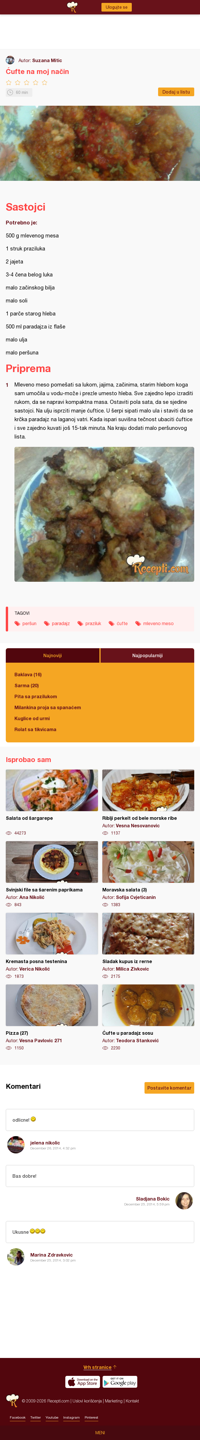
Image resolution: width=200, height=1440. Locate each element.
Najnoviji (52, 655)
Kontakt (132, 1400)
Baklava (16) (28, 674)
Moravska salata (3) (148, 874)
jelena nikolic (45, 1142)
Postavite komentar (169, 1087)
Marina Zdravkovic (51, 1254)
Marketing (114, 1400)
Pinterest (91, 1417)
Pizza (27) (52, 1017)
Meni (100, 1432)
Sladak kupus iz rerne (148, 946)
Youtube (52, 1417)
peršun (29, 623)
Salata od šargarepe (52, 803)
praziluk (93, 623)
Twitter (35, 1417)
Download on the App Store (82, 1382)
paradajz (61, 623)
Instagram (71, 1417)
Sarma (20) (26, 685)
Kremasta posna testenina (52, 946)
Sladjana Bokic (153, 1198)
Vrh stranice (98, 1367)
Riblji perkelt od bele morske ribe (148, 803)
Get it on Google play (120, 1382)
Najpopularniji (147, 655)
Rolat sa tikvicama (35, 729)
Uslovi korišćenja (87, 1400)
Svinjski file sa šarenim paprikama (52, 874)
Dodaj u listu (176, 91)
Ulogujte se (116, 7)
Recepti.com (12, 1401)
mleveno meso (158, 623)
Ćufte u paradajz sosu (148, 1017)
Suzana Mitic (47, 60)
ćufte (122, 623)
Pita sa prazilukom (35, 696)
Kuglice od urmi (32, 718)
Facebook (17, 1417)
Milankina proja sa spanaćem (47, 707)
